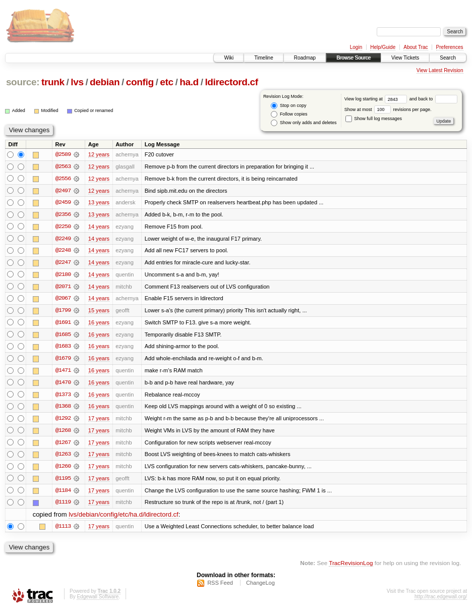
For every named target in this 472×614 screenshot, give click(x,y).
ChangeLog (260, 587)
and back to (433, 98)
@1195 (63, 481)
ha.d (189, 82)
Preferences (449, 47)
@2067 (63, 300)
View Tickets (405, 58)
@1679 (63, 360)
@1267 (63, 445)
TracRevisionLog (351, 566)
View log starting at (376, 98)
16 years (98, 324)
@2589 (63, 154)
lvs (77, 82)
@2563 (63, 166)
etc (166, 82)
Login (356, 47)
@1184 (63, 493)
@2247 (63, 263)
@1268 (63, 433)
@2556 (63, 179)
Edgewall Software (98, 600)
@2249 (63, 239)
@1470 (63, 384)
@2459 (63, 203)
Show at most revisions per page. (388, 109)
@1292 (63, 421)
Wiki (228, 58)
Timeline (263, 58)
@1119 (63, 505)
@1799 (63, 312)
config (140, 82)
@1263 (63, 457)
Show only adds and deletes (303, 123)
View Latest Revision (440, 70)
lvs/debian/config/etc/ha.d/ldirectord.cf (124, 518)
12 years (98, 154)
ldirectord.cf (231, 82)
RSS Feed (220, 587)
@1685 (63, 336)
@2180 (63, 275)
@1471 (63, 372)
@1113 (63, 530)
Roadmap (305, 58)
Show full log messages (373, 118)
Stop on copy (288, 105)
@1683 (63, 348)
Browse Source (353, 58)
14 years (98, 227)
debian (105, 82)
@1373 (63, 397)
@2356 (63, 215)
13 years (98, 203)
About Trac (415, 47)
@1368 (63, 409)
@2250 (63, 227)
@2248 (63, 251)
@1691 (63, 324)
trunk (53, 82)
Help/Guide (382, 47)
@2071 (63, 288)
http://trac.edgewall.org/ (441, 600)
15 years (98, 312)
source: (22, 82)
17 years (98, 421)
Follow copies (289, 114)
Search (448, 58)
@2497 (63, 191)
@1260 (63, 469)
